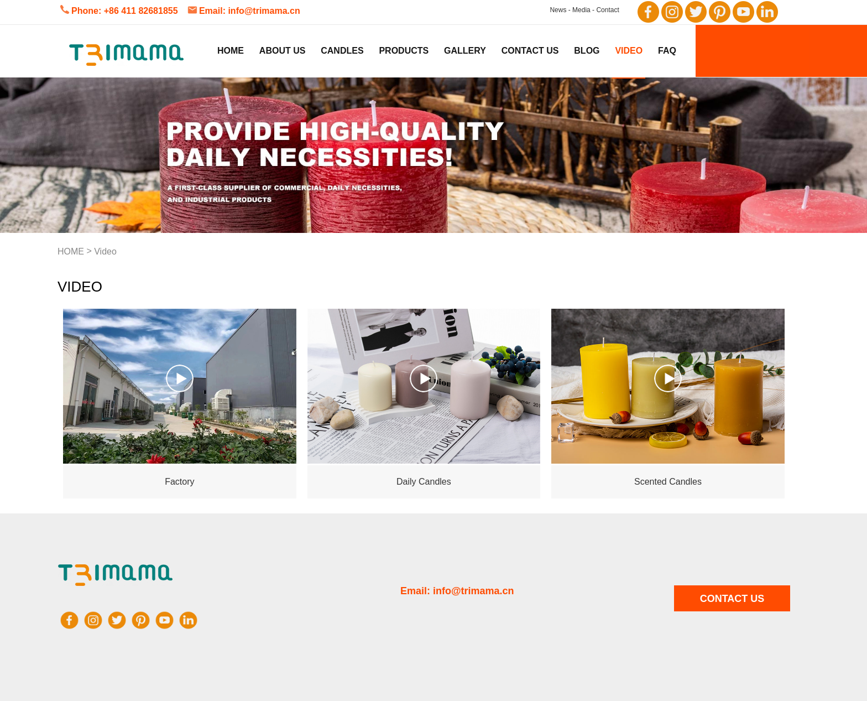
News (558, 10)
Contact (607, 10)
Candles (342, 50)
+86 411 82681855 (141, 10)
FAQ (667, 50)
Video (629, 50)
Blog (586, 50)
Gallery (465, 50)
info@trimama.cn (264, 10)
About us (282, 50)
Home (230, 50)
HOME (71, 251)
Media (581, 10)
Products (404, 50)
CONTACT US (732, 598)
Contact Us (530, 50)
